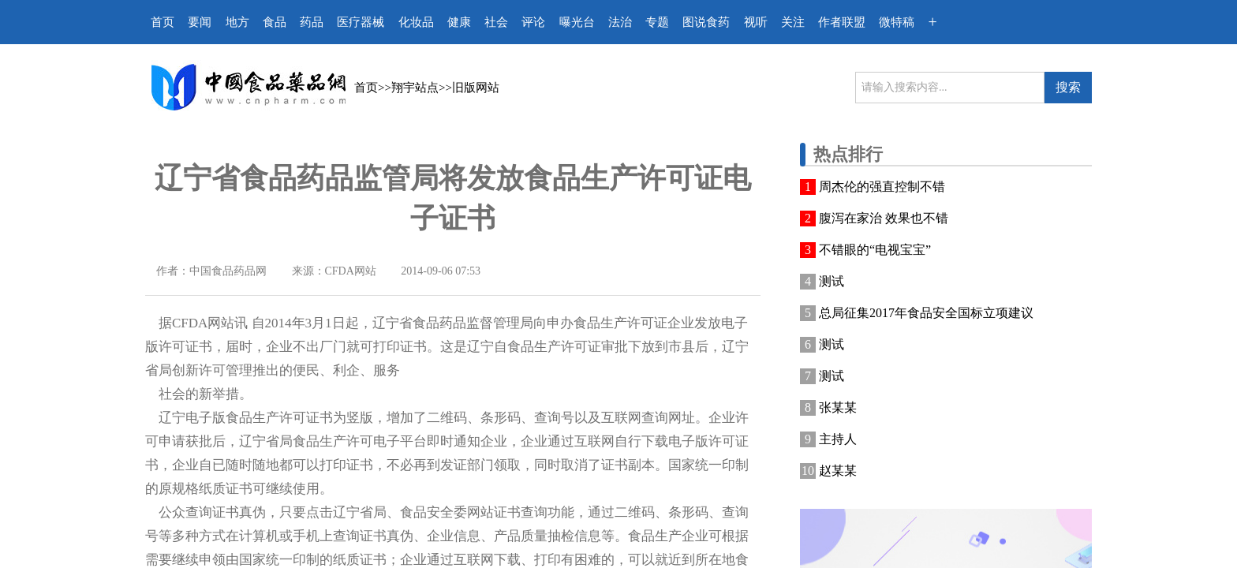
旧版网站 (475, 87)
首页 (162, 22)
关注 (793, 22)
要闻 (199, 22)
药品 (311, 22)
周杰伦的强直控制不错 (882, 186)
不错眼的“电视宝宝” (875, 249)
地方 (237, 22)
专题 (657, 22)
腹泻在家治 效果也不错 (883, 218)
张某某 (838, 407)
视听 (756, 22)
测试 (831, 281)
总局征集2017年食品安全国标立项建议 (926, 313)
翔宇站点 (415, 87)
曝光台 (577, 22)
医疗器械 (360, 22)
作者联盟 (841, 22)
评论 (533, 22)
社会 (496, 22)
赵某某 (838, 470)
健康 (459, 22)
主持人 (838, 439)
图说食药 (706, 22)
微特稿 (896, 22)
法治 (620, 22)
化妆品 (416, 22)
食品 (274, 22)
